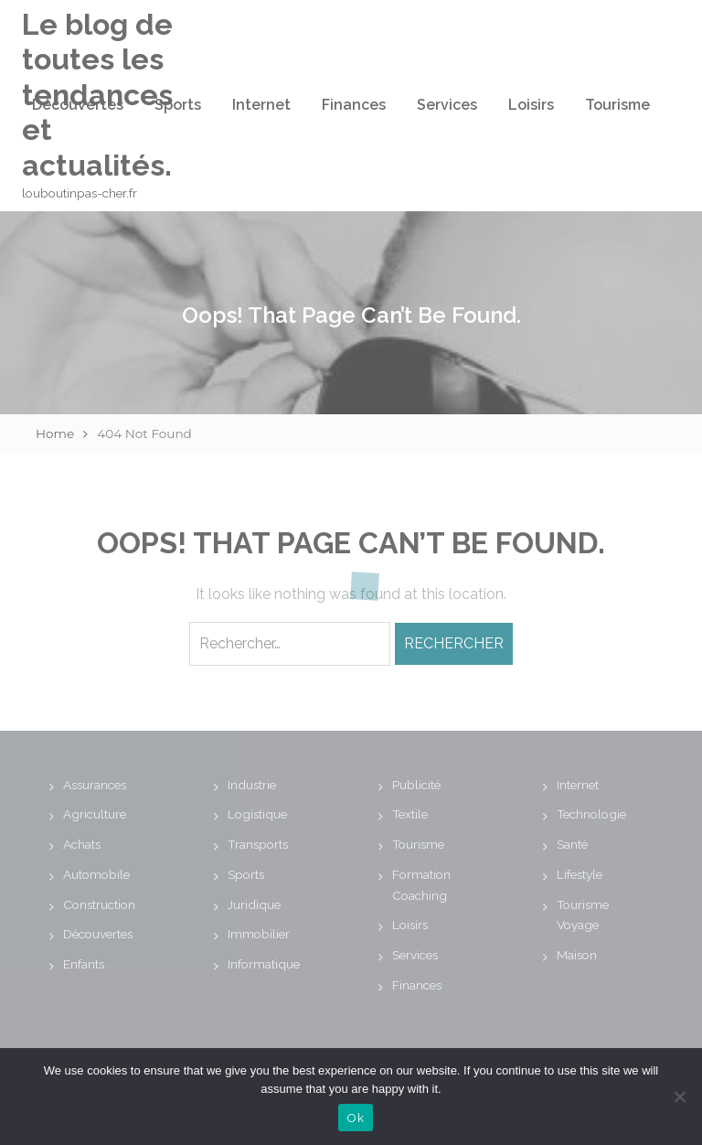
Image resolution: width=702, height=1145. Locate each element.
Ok (355, 1118)
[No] (679, 1096)
